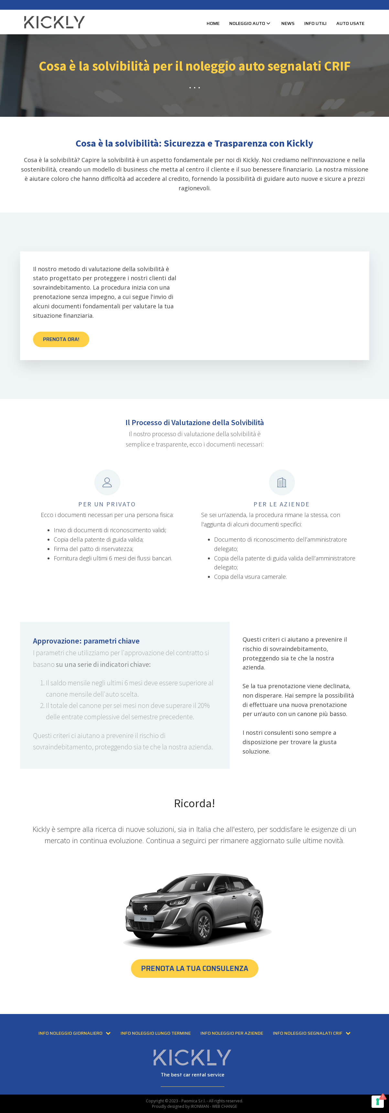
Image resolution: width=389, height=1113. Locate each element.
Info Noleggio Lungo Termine (156, 1033)
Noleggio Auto (250, 23)
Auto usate (350, 23)
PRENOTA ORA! (61, 339)
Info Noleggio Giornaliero (74, 1033)
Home (213, 23)
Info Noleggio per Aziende (231, 1033)
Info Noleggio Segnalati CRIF (312, 1033)
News (288, 23)
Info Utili (315, 23)
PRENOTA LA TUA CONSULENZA (194, 968)
